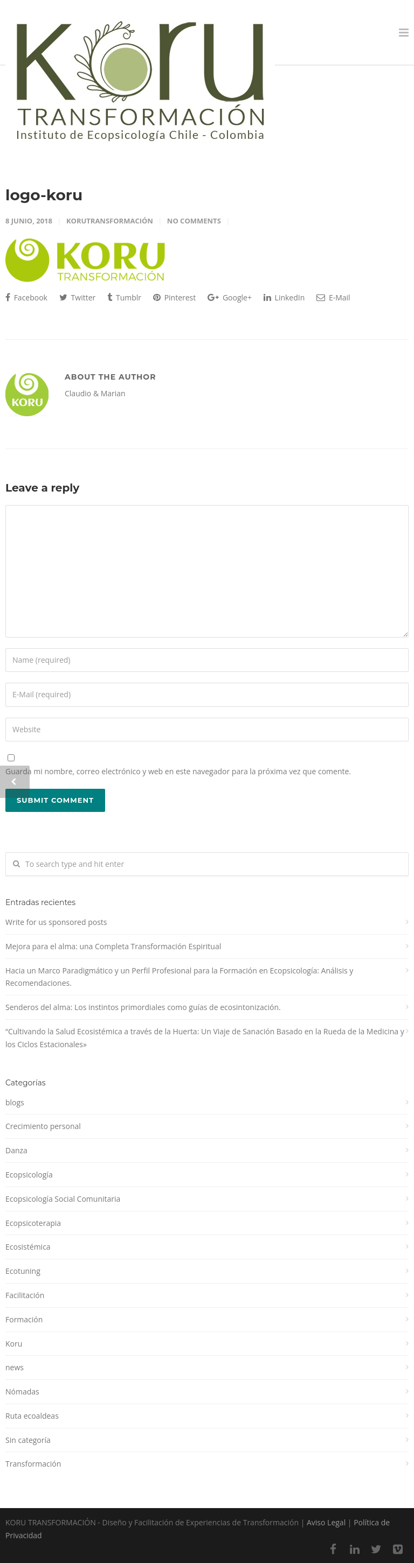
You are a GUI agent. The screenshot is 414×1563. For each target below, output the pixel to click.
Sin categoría (28, 1440)
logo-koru (43, 195)
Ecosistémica (28, 1247)
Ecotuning (22, 1271)
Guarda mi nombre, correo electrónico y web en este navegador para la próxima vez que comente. (178, 771)
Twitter (77, 297)
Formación (24, 1319)
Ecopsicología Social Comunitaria (62, 1199)
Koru (13, 1343)
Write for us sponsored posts (56, 922)
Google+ (230, 297)
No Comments (194, 221)
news (14, 1367)
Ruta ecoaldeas (32, 1416)
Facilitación (24, 1295)
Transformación (33, 1464)
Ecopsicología (29, 1174)
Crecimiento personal (43, 1126)
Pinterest (174, 297)
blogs (14, 1102)
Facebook (26, 297)
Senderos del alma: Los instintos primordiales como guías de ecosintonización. (143, 1007)
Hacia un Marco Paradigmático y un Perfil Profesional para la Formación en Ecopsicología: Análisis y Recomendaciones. (179, 977)
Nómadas (22, 1391)
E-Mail (333, 297)
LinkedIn (284, 297)
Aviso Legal (326, 1522)
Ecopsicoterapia (33, 1223)
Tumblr (124, 297)
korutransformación (109, 221)
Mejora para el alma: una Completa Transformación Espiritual (113, 946)
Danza (16, 1150)
